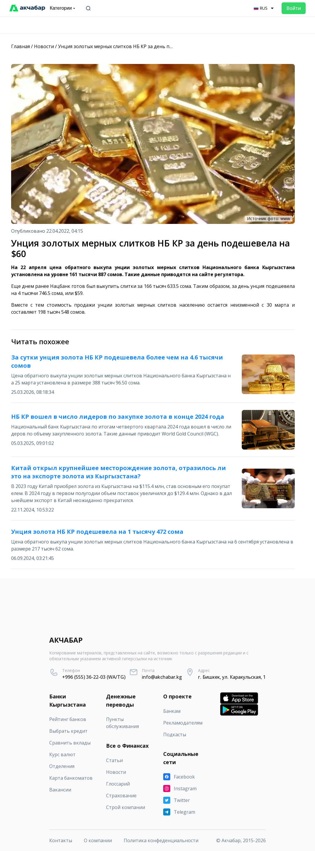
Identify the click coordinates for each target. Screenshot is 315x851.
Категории (63, 8)
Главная (20, 46)
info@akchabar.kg (162, 677)
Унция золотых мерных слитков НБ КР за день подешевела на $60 (134, 46)
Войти (293, 8)
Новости (44, 46)
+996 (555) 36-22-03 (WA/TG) (93, 677)
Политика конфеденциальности (161, 840)
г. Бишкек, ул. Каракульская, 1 (232, 677)
